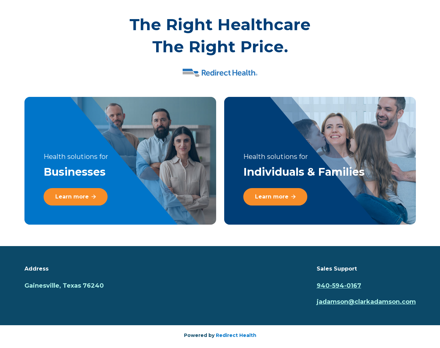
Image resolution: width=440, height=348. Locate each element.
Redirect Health (236, 335)
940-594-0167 (339, 285)
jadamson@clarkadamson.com (366, 301)
